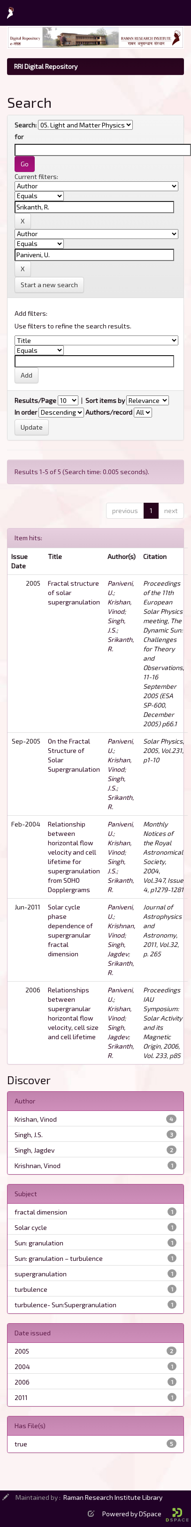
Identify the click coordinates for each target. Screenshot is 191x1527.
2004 (22, 1367)
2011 (21, 1397)
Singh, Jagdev (34, 1150)
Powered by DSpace (145, 1514)
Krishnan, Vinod (38, 1165)
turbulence (31, 1289)
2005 (22, 1351)
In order (26, 412)
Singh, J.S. (29, 1135)
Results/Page (35, 400)
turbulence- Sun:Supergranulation (65, 1305)
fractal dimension (41, 1212)
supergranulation (41, 1274)
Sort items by (105, 400)
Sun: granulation (39, 1243)
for (19, 137)
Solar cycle (31, 1227)
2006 (22, 1382)
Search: (26, 125)
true (21, 1444)
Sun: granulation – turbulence (59, 1258)
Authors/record (108, 412)
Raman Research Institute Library (112, 1497)
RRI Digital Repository (45, 66)
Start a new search (49, 285)
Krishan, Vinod (36, 1119)
